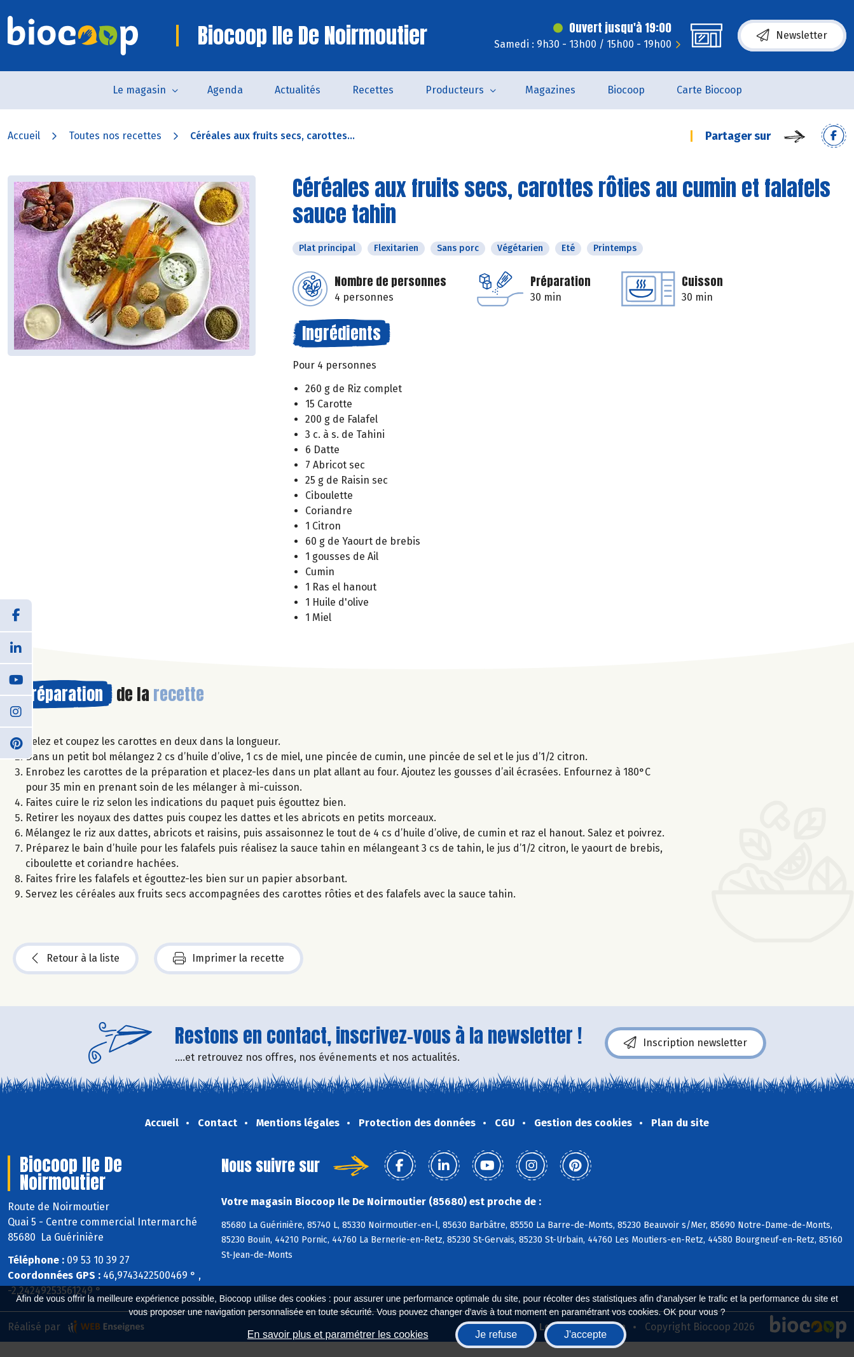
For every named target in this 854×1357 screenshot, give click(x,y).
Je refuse (496, 1334)
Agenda (225, 90)
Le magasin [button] (139, 90)
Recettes (373, 90)
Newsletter (792, 35)
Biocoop (626, 90)
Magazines (550, 90)
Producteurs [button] (454, 90)
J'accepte (585, 1334)
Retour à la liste (76, 958)
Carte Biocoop (709, 90)
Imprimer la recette (228, 958)
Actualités (297, 90)
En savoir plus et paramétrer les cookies (338, 1334)
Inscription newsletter (685, 1043)
